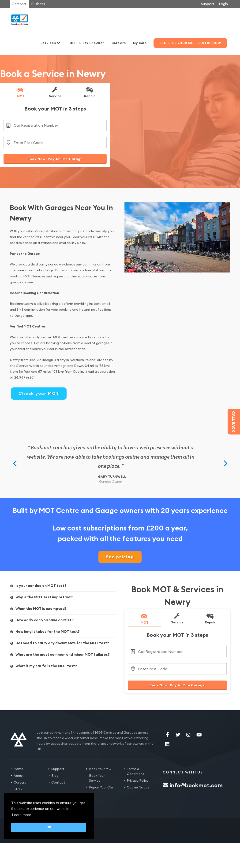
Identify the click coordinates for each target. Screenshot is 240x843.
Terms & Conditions (135, 771)
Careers (20, 782)
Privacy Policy (138, 780)
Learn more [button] (21, 815)
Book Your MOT (101, 769)
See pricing (120, 557)
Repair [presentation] (89, 92)
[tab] (21, 93)
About (19, 775)
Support (207, 4)
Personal (19, 4)
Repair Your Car (101, 787)
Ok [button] (48, 827)
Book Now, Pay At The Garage (55, 159)
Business (38, 4)
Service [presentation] (55, 92)
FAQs (18, 789)
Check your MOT (39, 393)
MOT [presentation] (20, 92)
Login (223, 4)
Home (18, 769)
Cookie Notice (138, 787)
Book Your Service (97, 778)
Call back (233, 421)
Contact (58, 782)
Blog (55, 775)
